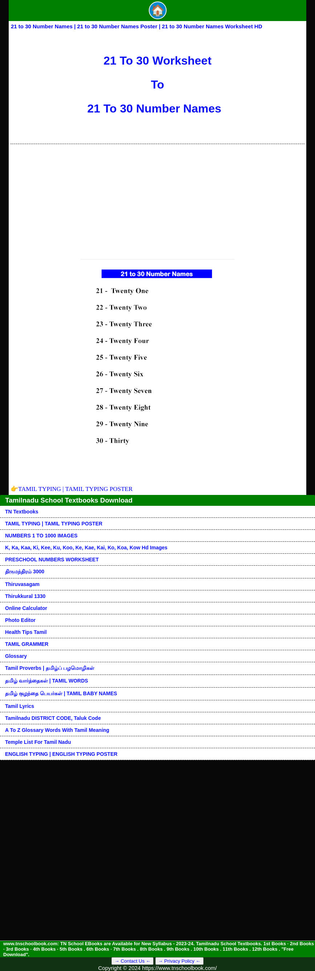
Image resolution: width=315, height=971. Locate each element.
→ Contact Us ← (132, 961)
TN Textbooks (21, 512)
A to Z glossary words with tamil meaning (57, 730)
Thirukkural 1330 (25, 596)
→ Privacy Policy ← (179, 961)
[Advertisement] (157, 198)
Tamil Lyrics (19, 706)
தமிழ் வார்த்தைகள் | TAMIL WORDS (46, 681)
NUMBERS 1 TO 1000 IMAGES (41, 535)
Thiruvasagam (22, 584)
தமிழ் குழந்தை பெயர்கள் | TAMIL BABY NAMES (61, 693)
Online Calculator (26, 608)
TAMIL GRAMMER (26, 644)
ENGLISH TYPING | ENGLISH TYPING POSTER (61, 754)
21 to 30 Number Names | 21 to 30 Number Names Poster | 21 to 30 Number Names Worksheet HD (136, 26)
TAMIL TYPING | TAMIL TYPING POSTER (71, 488)
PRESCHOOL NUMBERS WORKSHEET (52, 559)
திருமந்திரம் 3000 (24, 571)
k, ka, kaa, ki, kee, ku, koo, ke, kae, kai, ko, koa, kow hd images (86, 547)
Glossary (16, 656)
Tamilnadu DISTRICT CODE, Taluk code (53, 718)
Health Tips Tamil (26, 632)
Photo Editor (20, 620)
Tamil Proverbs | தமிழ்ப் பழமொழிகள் (49, 668)
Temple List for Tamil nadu (38, 742)
